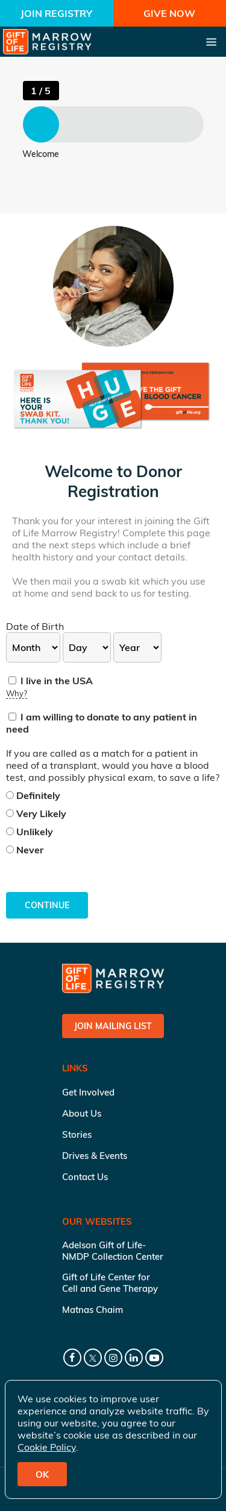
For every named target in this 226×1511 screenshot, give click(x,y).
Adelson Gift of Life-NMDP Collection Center (112, 1250)
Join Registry (56, 13)
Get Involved (88, 1092)
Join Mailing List (113, 1026)
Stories (77, 1134)
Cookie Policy (46, 1447)
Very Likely (36, 813)
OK (42, 1474)
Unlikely (29, 832)
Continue (47, 905)
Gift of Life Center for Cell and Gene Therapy (110, 1282)
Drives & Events (94, 1155)
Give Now (169, 13)
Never (24, 850)
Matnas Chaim (92, 1309)
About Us (81, 1113)
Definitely (33, 795)
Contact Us (85, 1176)
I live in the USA (50, 681)
